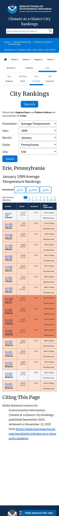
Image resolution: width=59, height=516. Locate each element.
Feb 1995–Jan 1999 (9, 374)
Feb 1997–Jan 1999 (9, 353)
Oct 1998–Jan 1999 (9, 246)
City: (5, 152)
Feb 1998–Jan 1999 (9, 331)
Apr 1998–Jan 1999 (9, 310)
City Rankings (14, 44)
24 (44, 200)
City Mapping (9, 78)
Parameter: (9, 123)
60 (55, 200)
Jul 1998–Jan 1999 (8, 278)
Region (38, 59)
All (25, 197)
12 (36, 200)
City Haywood (50, 78)
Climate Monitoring (22, 42)
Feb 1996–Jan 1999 (9, 363)
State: (6, 145)
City (47, 67)
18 (40, 200)
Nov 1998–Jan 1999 (9, 235)
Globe (14, 59)
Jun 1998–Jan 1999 (9, 289)
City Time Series (23, 78)
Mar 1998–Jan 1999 (9, 321)
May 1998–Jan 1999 (9, 299)
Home (7, 42)
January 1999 (8, 214)
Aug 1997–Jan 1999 (9, 342)
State (50, 59)
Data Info (29, 104)
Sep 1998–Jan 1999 (9, 257)
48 (51, 200)
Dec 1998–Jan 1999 (9, 225)
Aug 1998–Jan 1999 (9, 267)
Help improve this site (39, 512)
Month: (7, 138)
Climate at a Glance (43, 42)
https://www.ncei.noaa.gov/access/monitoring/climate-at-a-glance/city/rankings (32, 433)
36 (47, 200)
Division (11, 67)
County (29, 67)
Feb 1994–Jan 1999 (9, 385)
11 (33, 200)
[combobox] (29, 63)
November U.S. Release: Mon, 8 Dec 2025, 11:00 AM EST (30, 49)
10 (29, 200)
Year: (5, 131)
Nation (27, 59)
